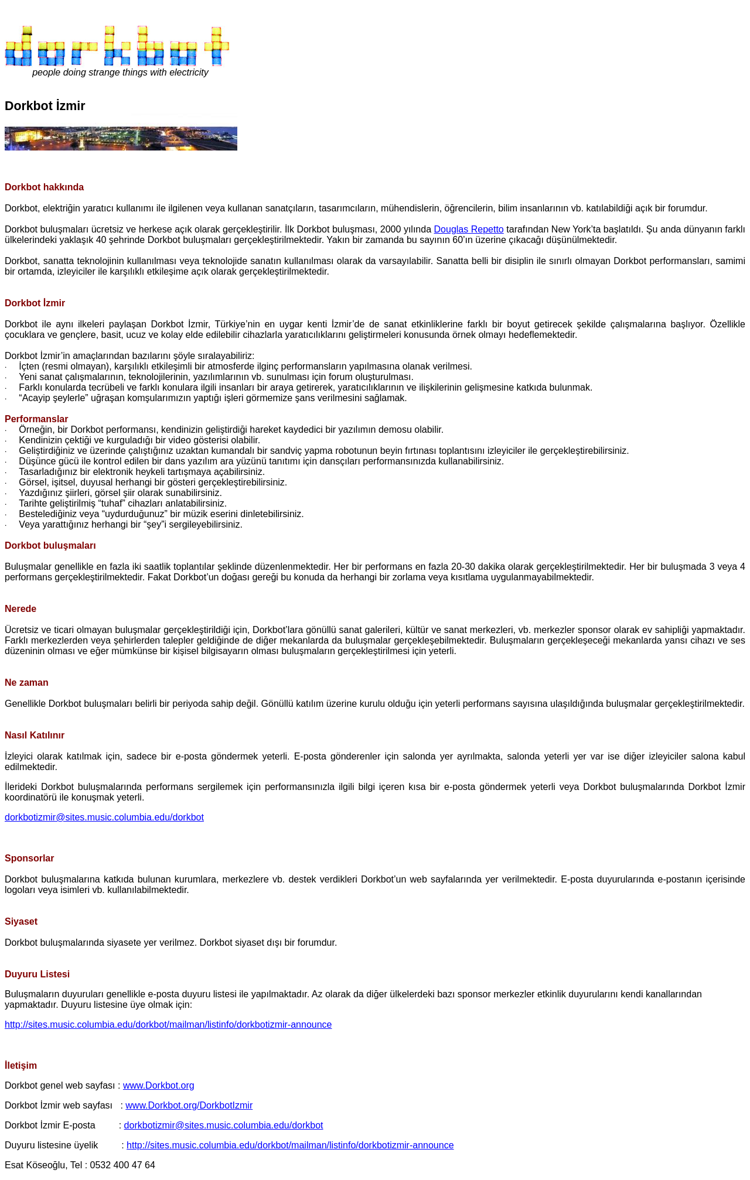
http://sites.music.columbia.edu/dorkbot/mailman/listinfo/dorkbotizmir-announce (168, 1024)
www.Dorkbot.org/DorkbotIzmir (189, 1105)
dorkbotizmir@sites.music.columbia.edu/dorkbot (104, 817)
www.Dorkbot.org (159, 1085)
